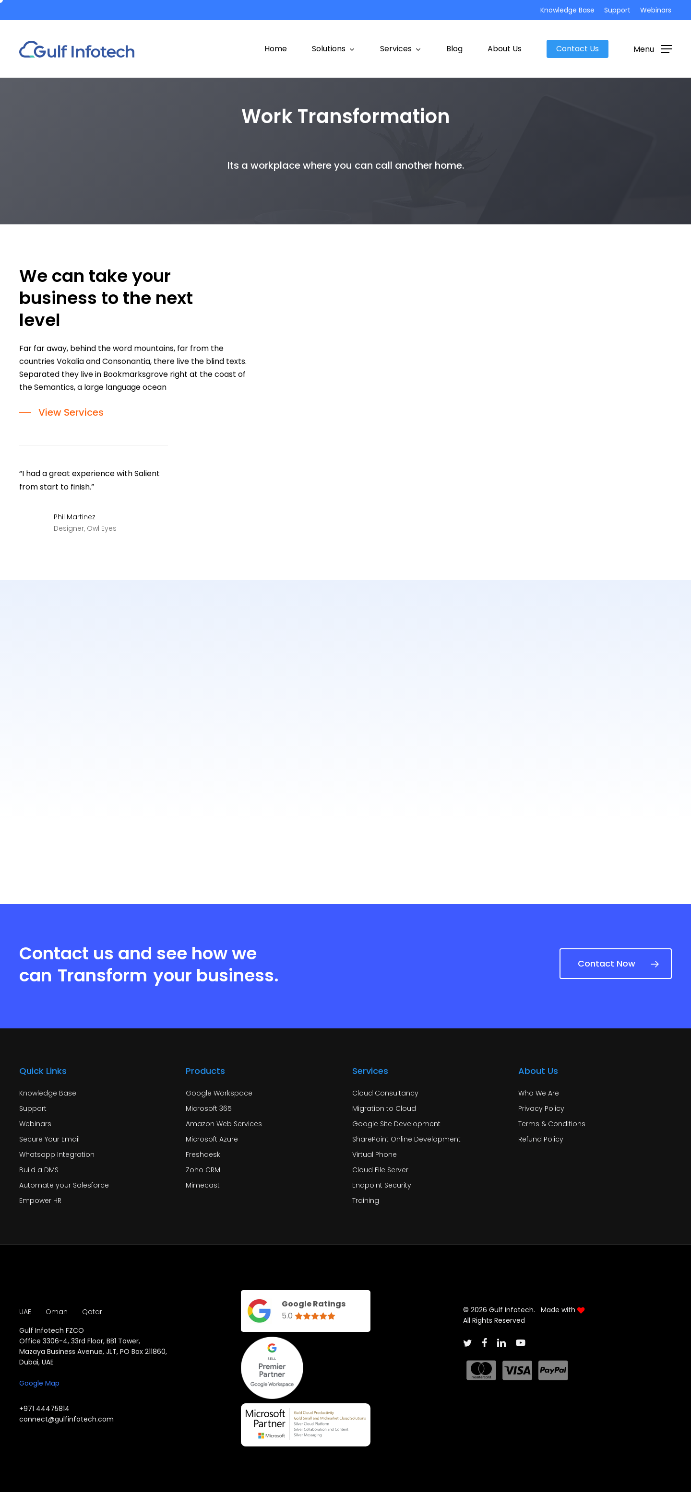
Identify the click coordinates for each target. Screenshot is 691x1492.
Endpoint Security (381, 1185)
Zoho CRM (203, 1170)
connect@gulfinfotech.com (66, 1419)
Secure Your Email (49, 1139)
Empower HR (40, 1200)
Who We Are (538, 1093)
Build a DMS (39, 1170)
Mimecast (203, 1185)
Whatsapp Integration (57, 1154)
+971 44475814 (44, 1408)
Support (33, 1108)
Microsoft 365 (209, 1108)
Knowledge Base (47, 1093)
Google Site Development (396, 1124)
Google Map (39, 1383)
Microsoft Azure (212, 1139)
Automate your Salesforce (64, 1185)
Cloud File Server (380, 1170)
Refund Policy (540, 1139)
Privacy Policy (541, 1108)
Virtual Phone (374, 1154)
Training (365, 1200)
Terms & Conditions (551, 1124)
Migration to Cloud (384, 1108)
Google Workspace (219, 1093)
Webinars (35, 1124)
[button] (652, 49)
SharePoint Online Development (406, 1139)
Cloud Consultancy (385, 1093)
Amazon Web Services (224, 1124)
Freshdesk (203, 1154)
